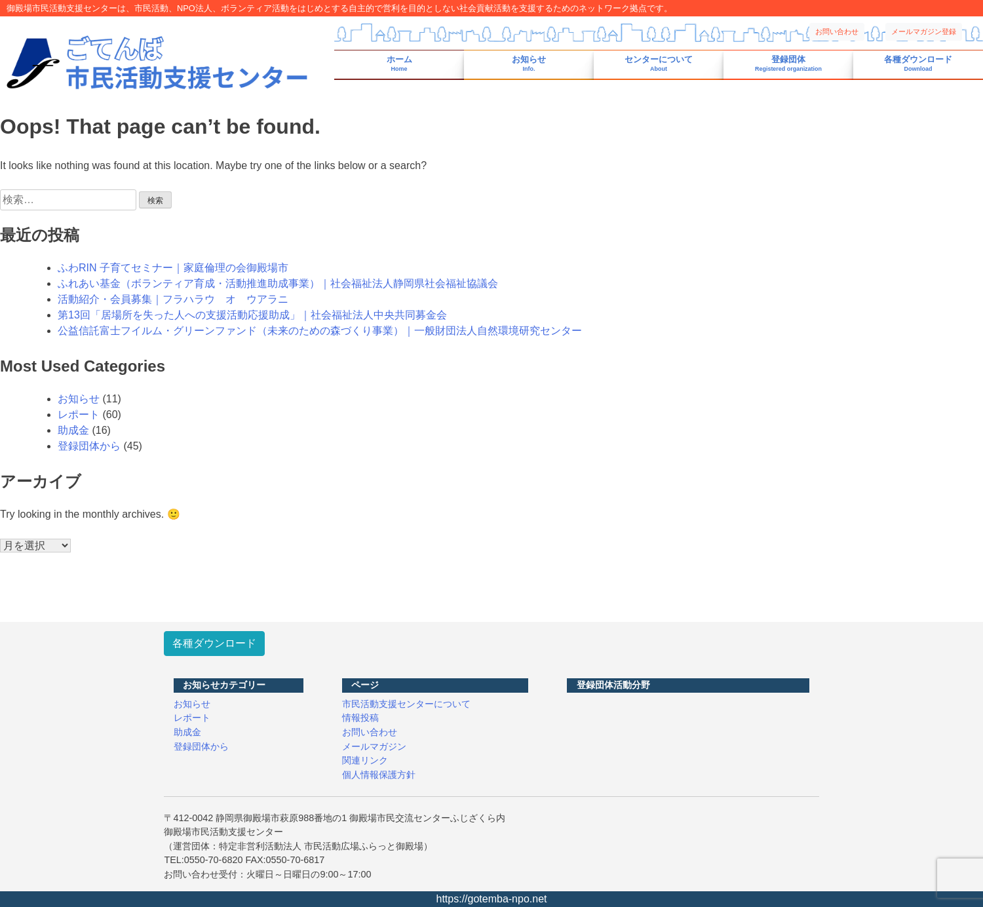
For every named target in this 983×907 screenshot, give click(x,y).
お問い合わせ (836, 31)
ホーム (399, 64)
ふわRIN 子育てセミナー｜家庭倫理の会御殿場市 (173, 267)
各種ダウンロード (918, 64)
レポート (79, 414)
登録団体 (788, 64)
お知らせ (529, 64)
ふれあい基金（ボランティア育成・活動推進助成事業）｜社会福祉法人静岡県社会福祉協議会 (278, 283)
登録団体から (89, 446)
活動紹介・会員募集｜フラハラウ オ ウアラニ (173, 299)
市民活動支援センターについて (406, 704)
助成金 (73, 430)
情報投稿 (360, 717)
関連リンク (365, 760)
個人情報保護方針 (378, 774)
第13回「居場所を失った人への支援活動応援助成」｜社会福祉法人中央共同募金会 (252, 314)
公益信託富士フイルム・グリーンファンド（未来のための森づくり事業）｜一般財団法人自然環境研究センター (320, 330)
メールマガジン (374, 746)
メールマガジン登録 (923, 31)
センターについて (659, 64)
